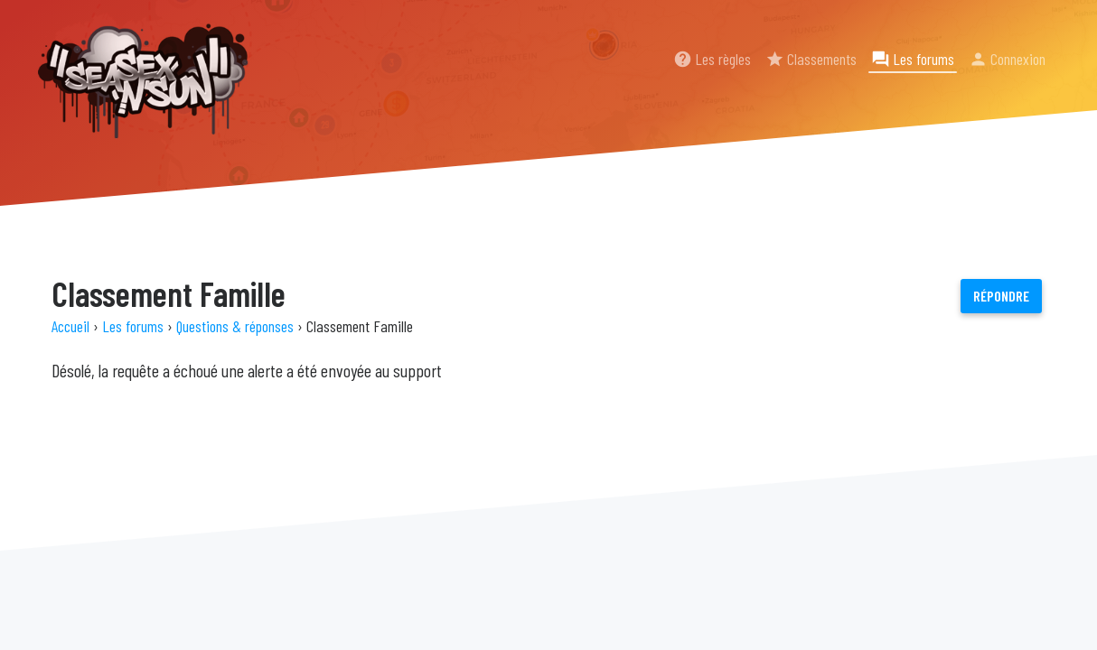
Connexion (1007, 59)
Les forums (912, 59)
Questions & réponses (235, 326)
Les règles (712, 59)
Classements (811, 59)
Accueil (70, 326)
